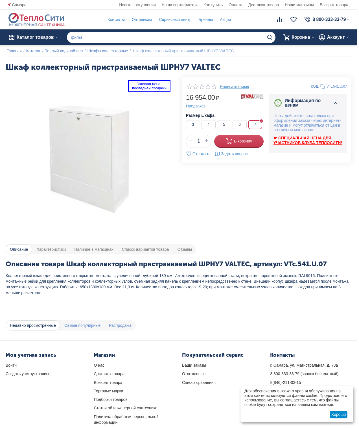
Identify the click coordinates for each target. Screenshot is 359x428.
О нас (99, 365)
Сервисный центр (174, 19)
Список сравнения (199, 382)
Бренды (205, 19)
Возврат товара (334, 5)
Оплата (235, 5)
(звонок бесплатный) (304, 373)
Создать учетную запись (28, 373)
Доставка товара (263, 5)
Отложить (198, 154)
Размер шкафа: (201, 115)
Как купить (213, 5)
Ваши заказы (194, 365)
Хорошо (338, 414)
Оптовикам (141, 19)
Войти (11, 365)
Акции (224, 19)
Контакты (115, 19)
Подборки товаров (110, 399)
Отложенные (193, 373)
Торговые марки (108, 391)
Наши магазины (299, 5)
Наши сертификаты (180, 5)
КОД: (315, 86)
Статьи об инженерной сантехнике (125, 408)
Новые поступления (137, 5)
